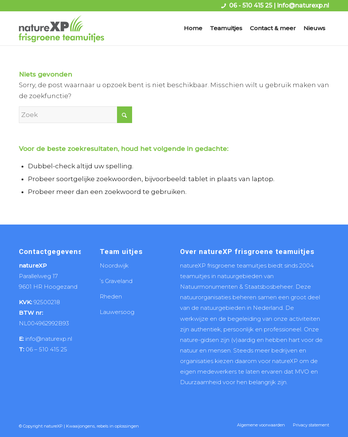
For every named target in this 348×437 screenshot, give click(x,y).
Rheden (111, 296)
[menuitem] (193, 28)
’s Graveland (116, 281)
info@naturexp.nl (303, 5)
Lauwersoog (117, 311)
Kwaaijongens (80, 426)
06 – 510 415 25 (46, 349)
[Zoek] (75, 114)
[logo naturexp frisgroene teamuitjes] (61, 28)
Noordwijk (114, 265)
